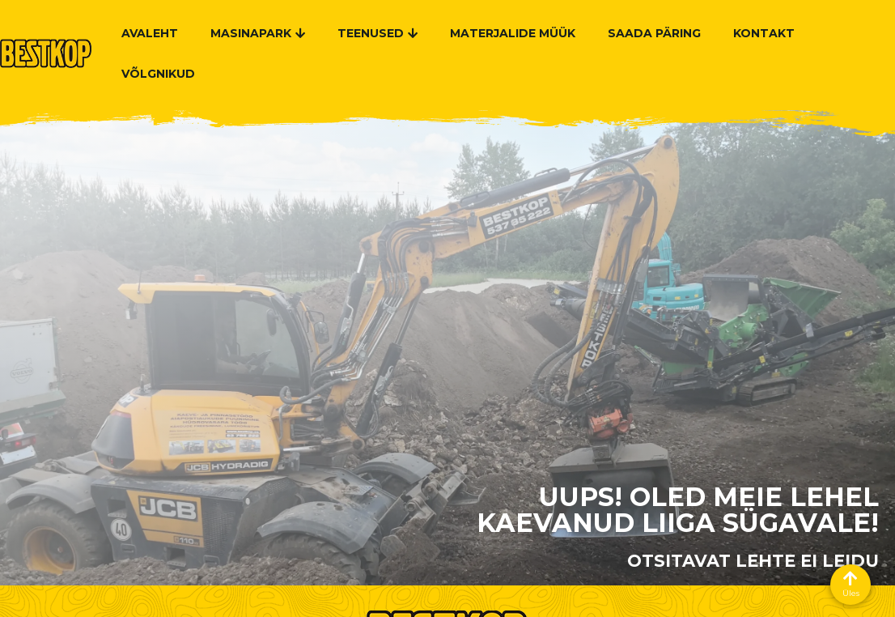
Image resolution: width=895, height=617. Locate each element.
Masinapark (257, 33)
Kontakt (764, 33)
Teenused (377, 33)
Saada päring (654, 33)
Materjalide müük (512, 33)
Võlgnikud (158, 73)
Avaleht (149, 33)
